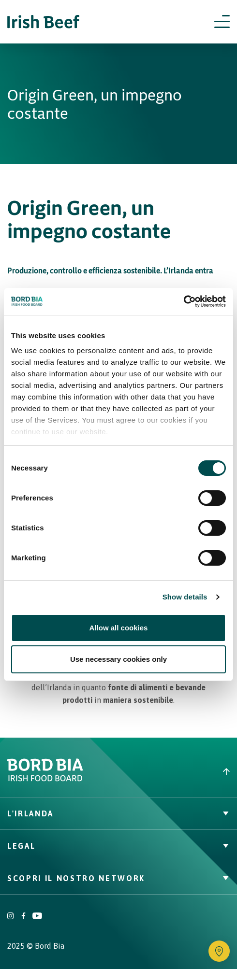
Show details (185, 597)
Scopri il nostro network (118, 878)
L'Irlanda (118, 813)
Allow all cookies (118, 628)
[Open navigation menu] (222, 22)
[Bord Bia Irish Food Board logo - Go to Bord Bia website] (45, 779)
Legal (118, 845)
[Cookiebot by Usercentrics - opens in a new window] (183, 301)
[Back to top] (177, 771)
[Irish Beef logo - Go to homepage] (43, 22)
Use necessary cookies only (118, 659)
